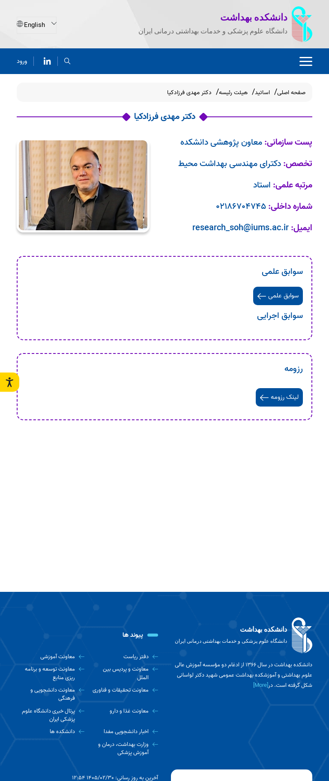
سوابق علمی (278, 296)
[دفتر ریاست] (125, 657)
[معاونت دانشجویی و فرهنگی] (50, 694)
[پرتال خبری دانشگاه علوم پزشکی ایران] (50, 715)
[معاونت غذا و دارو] (125, 711)
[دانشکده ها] (50, 732)
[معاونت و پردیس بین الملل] (125, 673)
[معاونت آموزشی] (50, 657)
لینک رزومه (279, 397)
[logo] (241, 635)
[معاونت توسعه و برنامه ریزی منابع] (50, 673)
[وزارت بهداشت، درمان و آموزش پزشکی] (125, 748)
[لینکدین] (47, 60)
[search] (67, 60)
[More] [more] (260, 685)
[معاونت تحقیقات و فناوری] (125, 690)
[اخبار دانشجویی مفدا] (125, 732)
